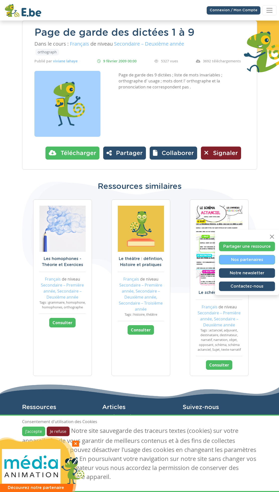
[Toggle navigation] (269, 10)
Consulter (62, 322)
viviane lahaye (65, 61)
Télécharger (72, 152)
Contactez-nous (247, 286)
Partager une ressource (247, 246)
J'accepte (33, 431)
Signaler (221, 152)
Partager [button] (124, 152)
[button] (173, 153)
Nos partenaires (247, 260)
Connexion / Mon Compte (233, 10)
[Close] (272, 237)
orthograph (47, 52)
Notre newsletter (247, 273)
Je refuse (58, 431)
